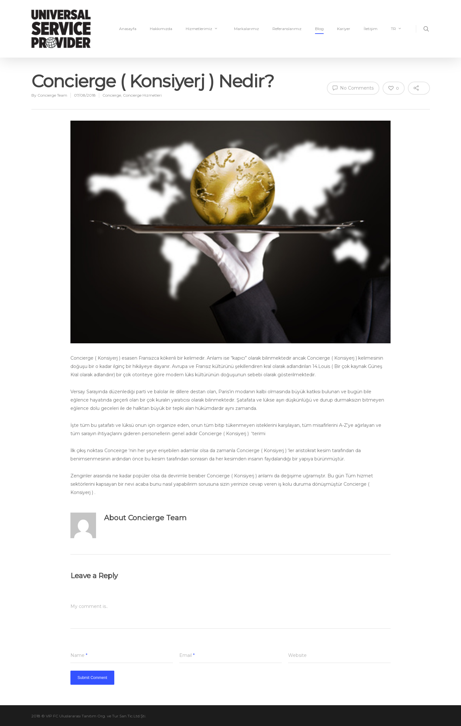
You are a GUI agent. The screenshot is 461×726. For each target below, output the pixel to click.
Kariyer (343, 28)
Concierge (111, 95)
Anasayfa (127, 28)
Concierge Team (52, 95)
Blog (319, 28)
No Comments (353, 87)
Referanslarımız (287, 28)
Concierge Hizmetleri (142, 95)
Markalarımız (246, 28)
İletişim (370, 28)
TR (396, 29)
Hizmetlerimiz (202, 29)
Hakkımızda (161, 28)
